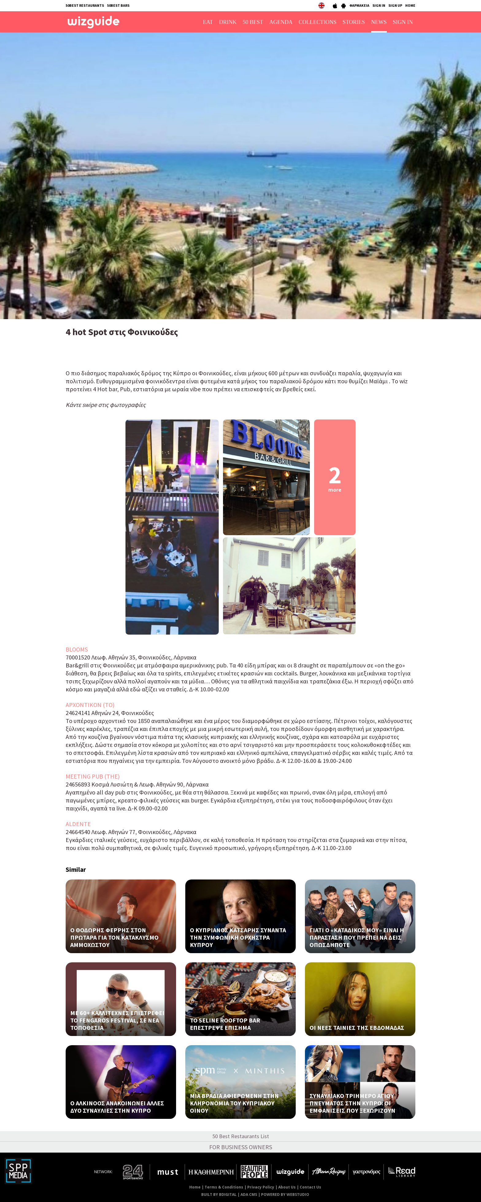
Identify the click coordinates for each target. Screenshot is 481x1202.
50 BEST (253, 22)
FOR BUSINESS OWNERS (240, 1147)
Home (195, 1187)
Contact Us (310, 1187)
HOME (410, 5)
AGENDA (281, 22)
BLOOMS (77, 649)
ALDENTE (78, 824)
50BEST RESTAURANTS (85, 5)
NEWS (379, 22)
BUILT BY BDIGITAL (219, 1194)
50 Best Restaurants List (240, 1136)
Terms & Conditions (224, 1187)
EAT (208, 22)
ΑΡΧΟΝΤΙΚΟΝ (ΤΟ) (90, 705)
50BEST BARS (118, 5)
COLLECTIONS (318, 22)
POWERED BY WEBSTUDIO (285, 1194)
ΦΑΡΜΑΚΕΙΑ (359, 5)
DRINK (228, 22)
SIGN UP (395, 5)
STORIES (354, 22)
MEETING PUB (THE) (93, 776)
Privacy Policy (260, 1187)
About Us (287, 1187)
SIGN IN (378, 5)
